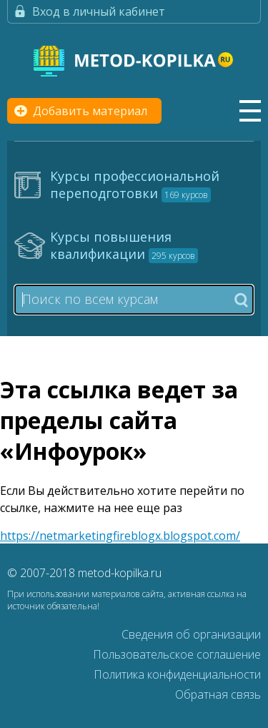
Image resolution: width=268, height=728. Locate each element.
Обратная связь (218, 694)
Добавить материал (90, 111)
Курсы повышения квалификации (124, 245)
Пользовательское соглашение (177, 654)
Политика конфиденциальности (177, 674)
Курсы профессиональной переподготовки (134, 184)
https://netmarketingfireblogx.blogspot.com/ (120, 535)
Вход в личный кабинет (98, 11)
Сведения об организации (191, 634)
